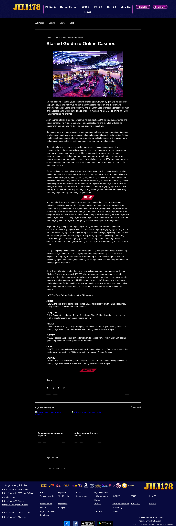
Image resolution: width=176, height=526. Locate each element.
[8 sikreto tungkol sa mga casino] (88, 420)
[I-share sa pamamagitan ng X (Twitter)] (53, 388)
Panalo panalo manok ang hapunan (50, 434)
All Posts (39, 22)
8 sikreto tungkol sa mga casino (86, 434)
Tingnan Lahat (136, 407)
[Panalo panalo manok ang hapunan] (51, 420)
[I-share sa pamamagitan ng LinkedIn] (58, 388)
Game (63, 22)
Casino (51, 22)
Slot (72, 22)
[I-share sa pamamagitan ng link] (64, 388)
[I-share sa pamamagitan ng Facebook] (47, 388)
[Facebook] (75, 523)
